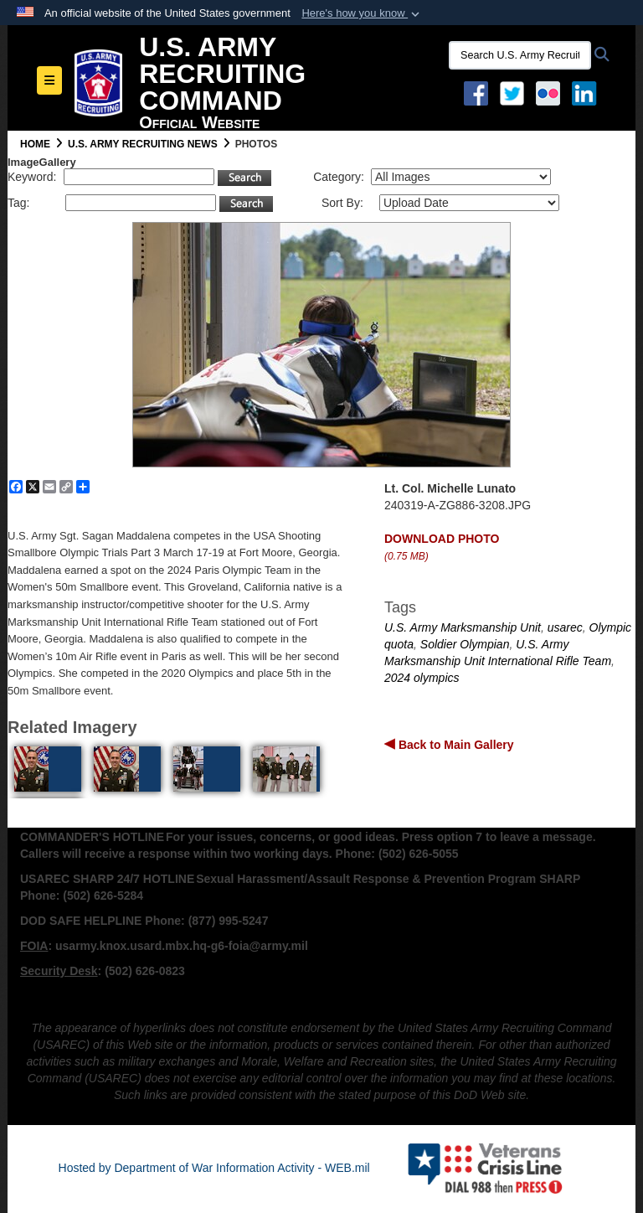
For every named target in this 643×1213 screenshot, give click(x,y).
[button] (362, 13)
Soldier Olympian (465, 644)
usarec (565, 627)
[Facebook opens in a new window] (476, 92)
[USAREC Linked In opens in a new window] (587, 92)
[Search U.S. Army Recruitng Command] (520, 55)
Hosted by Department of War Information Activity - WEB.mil (214, 1167)
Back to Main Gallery (454, 744)
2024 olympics (422, 677)
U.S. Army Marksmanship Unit (462, 627)
